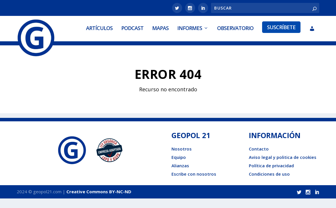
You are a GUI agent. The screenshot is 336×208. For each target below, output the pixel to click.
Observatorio (235, 28)
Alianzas (180, 165)
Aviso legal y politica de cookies (282, 157)
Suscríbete (281, 27)
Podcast (132, 28)
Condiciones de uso (269, 174)
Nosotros (181, 149)
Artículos (99, 28)
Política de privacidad (271, 165)
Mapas (160, 28)
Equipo (178, 157)
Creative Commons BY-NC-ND (98, 191)
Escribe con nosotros (193, 174)
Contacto (259, 149)
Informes (189, 28)
